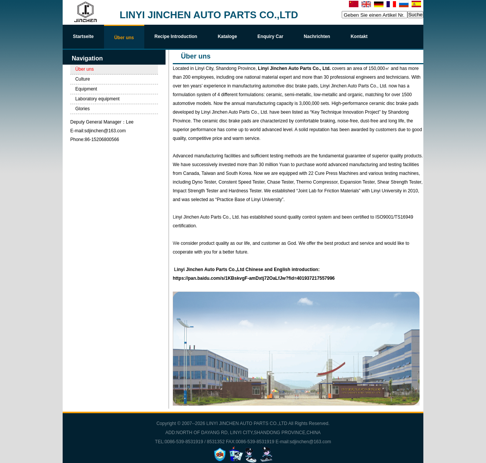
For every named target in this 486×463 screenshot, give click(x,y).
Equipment (86, 89)
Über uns (84, 69)
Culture (82, 79)
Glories (82, 108)
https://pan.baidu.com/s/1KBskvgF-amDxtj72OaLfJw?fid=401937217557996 (254, 278)
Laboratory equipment (97, 98)
